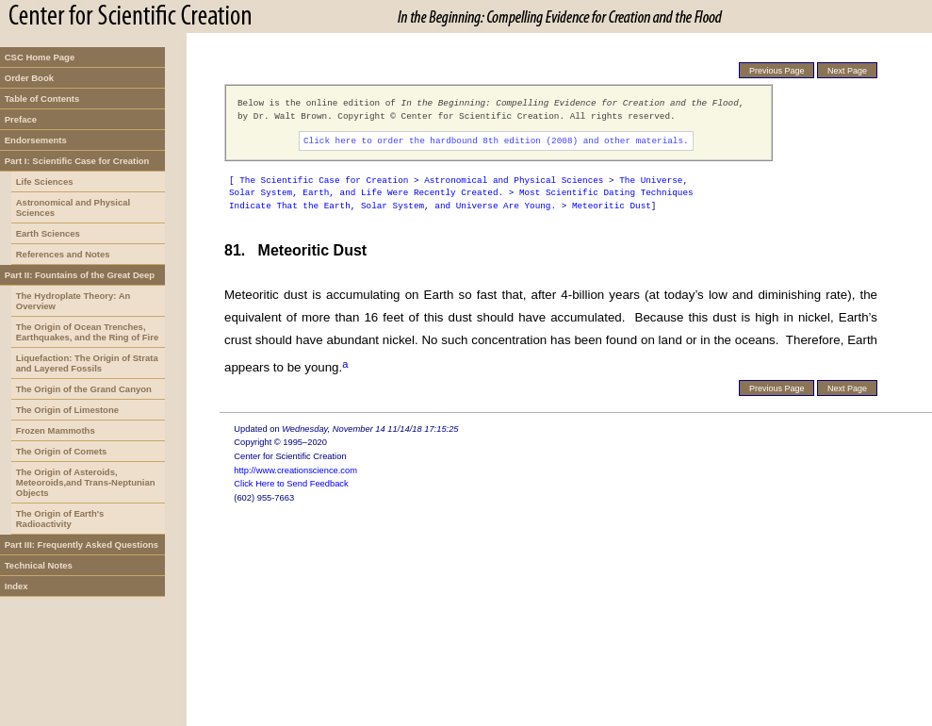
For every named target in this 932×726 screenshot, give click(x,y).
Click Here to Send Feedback (291, 483)
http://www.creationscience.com (295, 470)
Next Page (847, 70)
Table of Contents (42, 98)
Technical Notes (39, 565)
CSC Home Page (39, 57)
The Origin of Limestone (67, 409)
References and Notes (63, 254)
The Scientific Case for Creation (323, 180)
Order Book (29, 78)
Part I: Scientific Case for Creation (77, 161)
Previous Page (777, 70)
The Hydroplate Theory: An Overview (73, 300)
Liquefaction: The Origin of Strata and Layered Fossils (87, 363)
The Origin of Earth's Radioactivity (60, 518)
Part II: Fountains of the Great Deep (80, 275)
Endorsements (36, 140)
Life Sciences (45, 181)
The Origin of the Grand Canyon (84, 389)
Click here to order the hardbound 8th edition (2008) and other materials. (496, 141)
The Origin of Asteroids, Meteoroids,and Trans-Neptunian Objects (85, 482)
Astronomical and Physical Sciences (73, 207)
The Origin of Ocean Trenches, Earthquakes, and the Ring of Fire (87, 332)
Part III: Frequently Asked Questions (81, 544)
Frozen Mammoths (55, 430)
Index (16, 586)
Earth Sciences (48, 233)
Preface (21, 119)
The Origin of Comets (61, 451)
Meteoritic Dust (611, 206)
